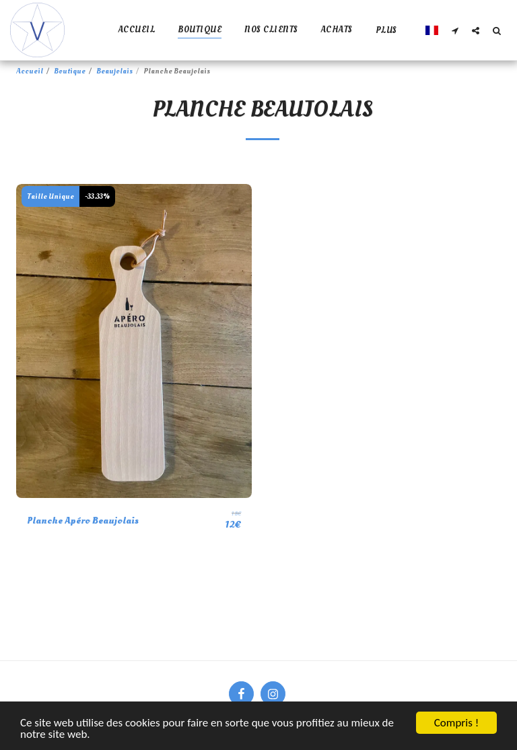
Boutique (69, 71)
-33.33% (97, 196)
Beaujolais (114, 71)
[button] (454, 30)
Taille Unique (50, 196)
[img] (134, 341)
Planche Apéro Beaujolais (83, 520)
